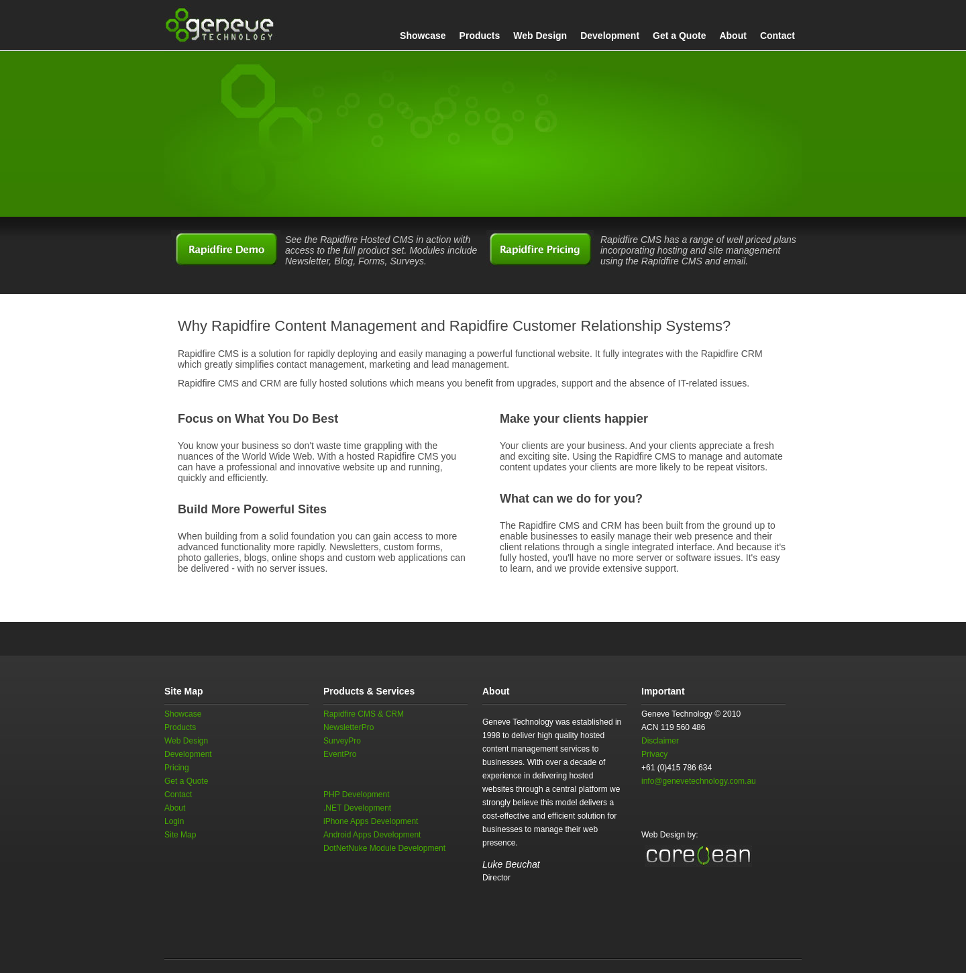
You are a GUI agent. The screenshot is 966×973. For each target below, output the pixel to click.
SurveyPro (342, 741)
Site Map (180, 834)
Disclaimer (660, 741)
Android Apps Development (372, 834)
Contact (777, 35)
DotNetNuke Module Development (384, 848)
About (732, 35)
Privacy (654, 754)
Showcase (422, 35)
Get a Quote (679, 35)
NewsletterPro (348, 727)
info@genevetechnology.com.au (698, 781)
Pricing (176, 767)
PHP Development (356, 794)
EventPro (339, 754)
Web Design (540, 35)
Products (480, 35)
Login (174, 821)
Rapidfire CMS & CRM (363, 714)
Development (609, 35)
